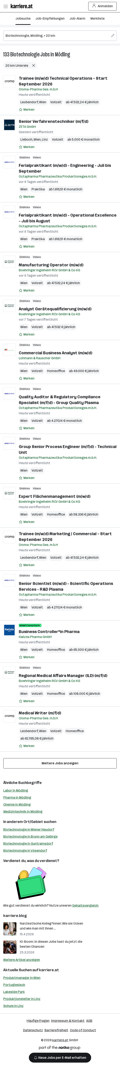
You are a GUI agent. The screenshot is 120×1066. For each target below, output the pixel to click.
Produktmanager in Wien (21, 978)
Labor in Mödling (15, 790)
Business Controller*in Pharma (49, 631)
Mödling (62, 54)
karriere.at (49, 970)
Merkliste (97, 18)
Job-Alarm (77, 18)
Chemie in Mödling (17, 804)
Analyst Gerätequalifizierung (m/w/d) (55, 308)
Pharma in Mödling (17, 797)
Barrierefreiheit (56, 1030)
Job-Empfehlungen (50, 18)
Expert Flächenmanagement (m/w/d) (54, 496)
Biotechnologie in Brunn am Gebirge (30, 836)
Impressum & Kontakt (68, 1021)
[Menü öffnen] (5, 6)
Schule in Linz (13, 1006)
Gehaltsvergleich (85, 905)
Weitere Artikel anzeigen (21, 960)
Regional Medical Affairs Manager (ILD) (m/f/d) (63, 675)
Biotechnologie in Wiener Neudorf (28, 829)
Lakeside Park (14, 992)
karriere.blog (15, 915)
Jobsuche (23, 18)
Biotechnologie (25, 54)
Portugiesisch (14, 985)
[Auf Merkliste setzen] (26, 109)
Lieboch (26, 139)
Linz (45, 139)
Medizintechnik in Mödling (22, 811)
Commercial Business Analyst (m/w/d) (55, 352)
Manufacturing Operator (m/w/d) (51, 264)
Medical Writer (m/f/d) (40, 712)
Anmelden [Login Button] (102, 6)
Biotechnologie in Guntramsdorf (28, 843)
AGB (89, 1021)
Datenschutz (33, 1030)
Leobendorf (29, 102)
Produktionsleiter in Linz (21, 999)
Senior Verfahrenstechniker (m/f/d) (53, 121)
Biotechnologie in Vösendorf (25, 851)
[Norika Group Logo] (59, 1048)
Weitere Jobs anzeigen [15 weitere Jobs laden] (60, 763)
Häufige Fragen (38, 1021)
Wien (42, 102)
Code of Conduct (83, 1030)
